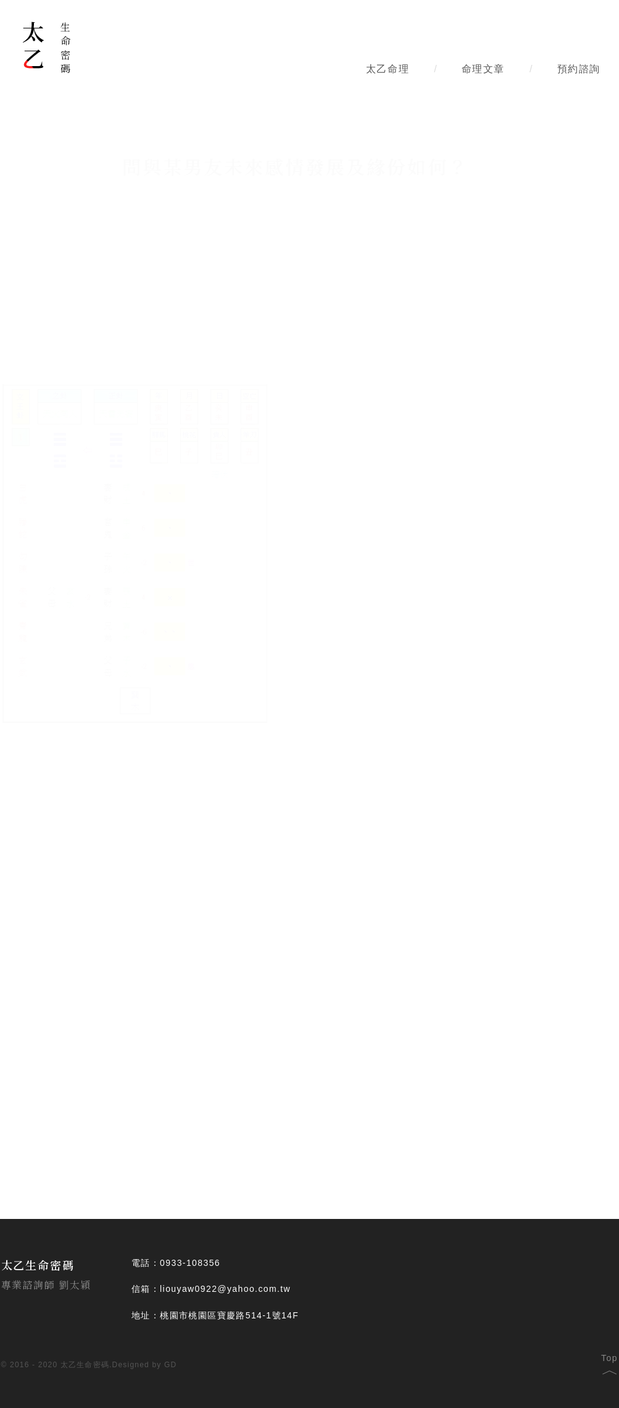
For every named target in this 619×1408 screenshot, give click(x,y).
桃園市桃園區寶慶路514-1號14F (229, 1315)
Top (609, 1362)
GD (170, 1364)
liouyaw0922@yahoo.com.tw (225, 1289)
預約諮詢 (578, 69)
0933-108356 (190, 1263)
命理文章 (483, 69)
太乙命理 (387, 69)
